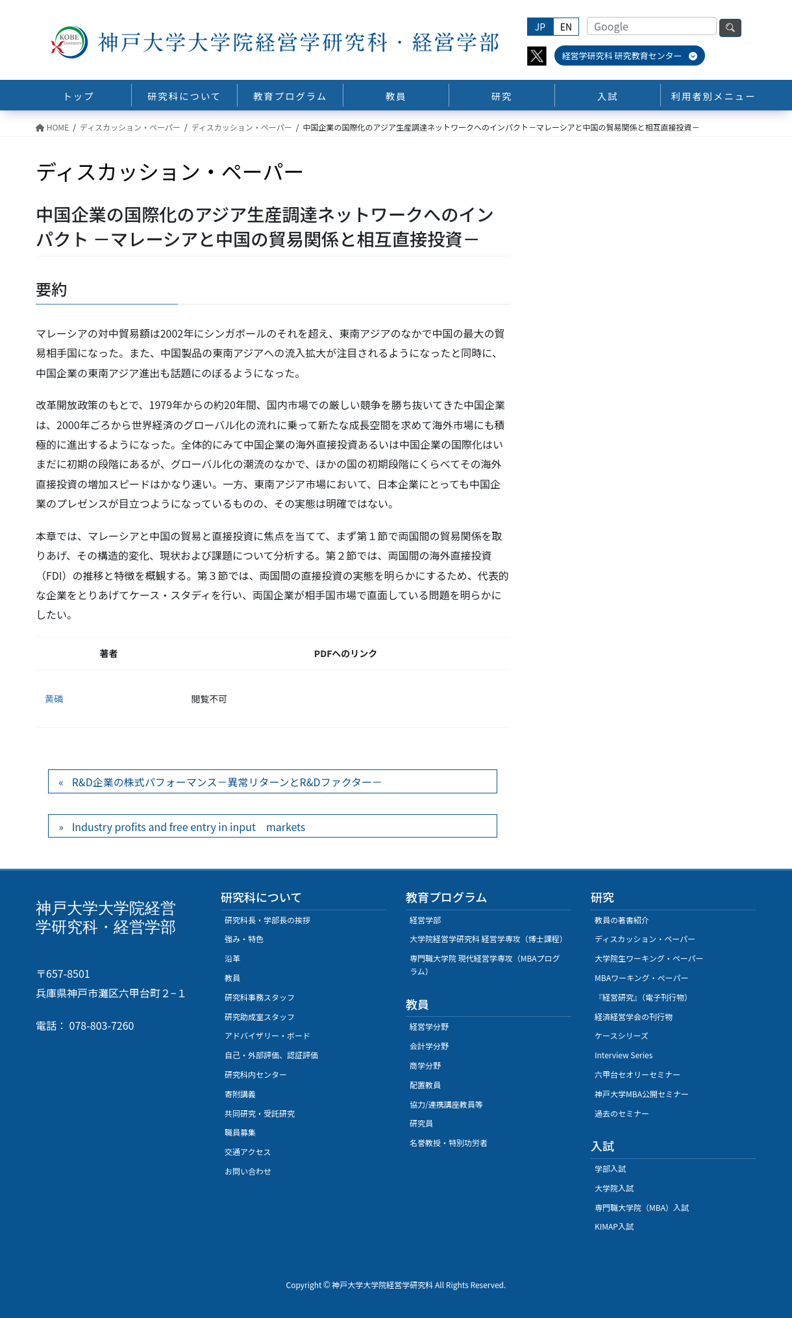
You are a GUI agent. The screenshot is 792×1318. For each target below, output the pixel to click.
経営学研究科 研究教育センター (630, 55)
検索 (730, 28)
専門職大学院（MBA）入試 (642, 1207)
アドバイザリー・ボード (267, 1035)
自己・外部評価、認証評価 (271, 1054)
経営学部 (425, 919)
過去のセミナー (622, 1113)
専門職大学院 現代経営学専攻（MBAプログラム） (485, 964)
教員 (232, 977)
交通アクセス (248, 1151)
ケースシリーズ (622, 1035)
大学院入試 (614, 1187)
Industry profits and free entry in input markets (189, 826)
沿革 (232, 958)
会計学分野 (429, 1045)
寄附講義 (240, 1093)
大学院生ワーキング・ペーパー (649, 958)
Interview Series (623, 1054)
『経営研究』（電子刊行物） (643, 996)
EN (566, 26)
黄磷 (54, 698)
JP (540, 26)
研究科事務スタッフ (260, 996)
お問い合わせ (248, 1170)
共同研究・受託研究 (260, 1113)
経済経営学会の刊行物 (634, 1016)
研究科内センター (256, 1074)
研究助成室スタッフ (260, 1016)
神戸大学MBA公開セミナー (642, 1093)
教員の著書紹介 (622, 919)
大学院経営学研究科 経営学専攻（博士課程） (488, 938)
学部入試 (610, 1168)
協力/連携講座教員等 (446, 1104)
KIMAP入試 (614, 1226)
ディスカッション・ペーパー (645, 938)
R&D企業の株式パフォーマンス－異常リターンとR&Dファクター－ (227, 782)
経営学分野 (429, 1026)
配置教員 (425, 1084)
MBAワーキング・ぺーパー (641, 977)
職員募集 (240, 1132)
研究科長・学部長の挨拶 (267, 919)
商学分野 (425, 1065)
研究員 (421, 1122)
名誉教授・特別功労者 (449, 1142)
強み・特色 (244, 938)
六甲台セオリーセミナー (637, 1074)
